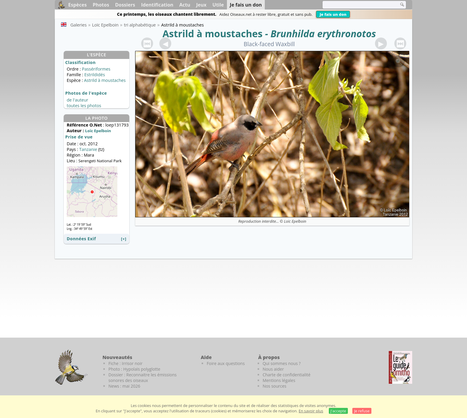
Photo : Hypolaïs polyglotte (134, 369)
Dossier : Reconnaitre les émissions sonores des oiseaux (142, 377)
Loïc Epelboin (295, 221)
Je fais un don (333, 14)
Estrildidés (94, 74)
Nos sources (275, 386)
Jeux (201, 4)
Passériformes (96, 69)
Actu (184, 4)
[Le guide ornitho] (400, 367)
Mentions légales (279, 380)
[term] (357, 4)
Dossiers (125, 4)
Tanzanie (88, 149)
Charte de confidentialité (287, 375)
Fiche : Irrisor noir (125, 363)
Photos (101, 4)
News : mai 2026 (124, 386)
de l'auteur (77, 100)
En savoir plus (311, 411)
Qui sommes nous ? (282, 363)
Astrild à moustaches (213, 33)
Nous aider (273, 369)
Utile (218, 4)
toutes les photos (84, 105)
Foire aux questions (226, 363)
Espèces (77, 4)
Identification (157, 4)
